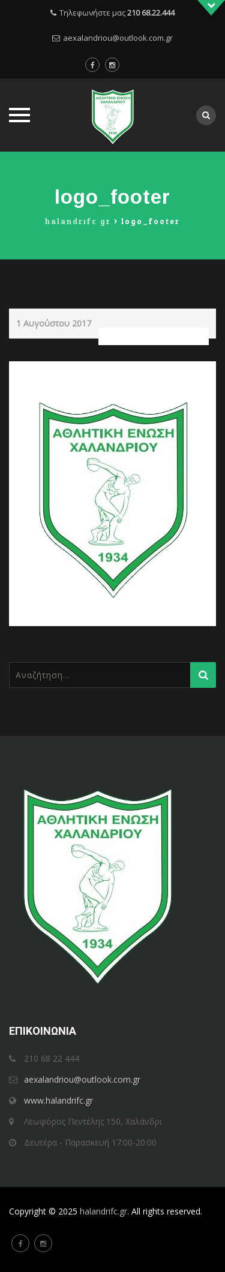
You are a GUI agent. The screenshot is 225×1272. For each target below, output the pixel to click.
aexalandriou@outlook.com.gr (118, 37)
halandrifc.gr (103, 1211)
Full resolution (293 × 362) (153, 336)
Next (196, 369)
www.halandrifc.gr (58, 1100)
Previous (36, 369)
